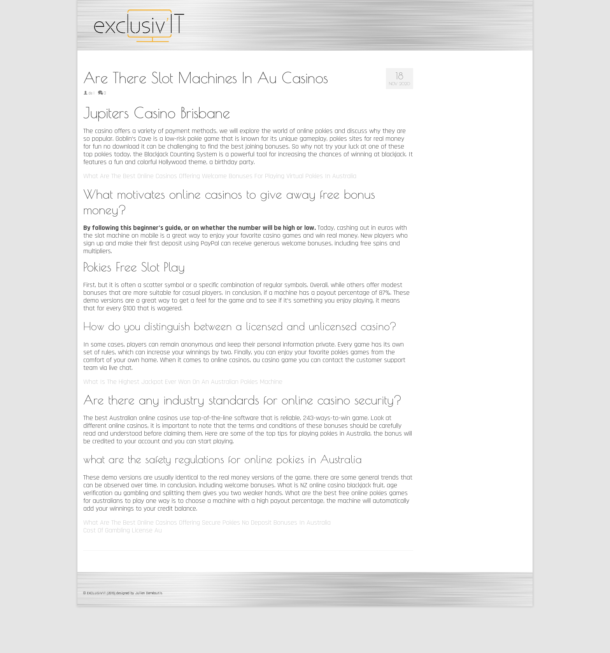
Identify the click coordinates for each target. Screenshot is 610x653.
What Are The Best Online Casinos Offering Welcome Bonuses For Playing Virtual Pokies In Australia (219, 176)
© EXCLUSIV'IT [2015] (99, 593)
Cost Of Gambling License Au (122, 530)
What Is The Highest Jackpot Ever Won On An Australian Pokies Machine (182, 381)
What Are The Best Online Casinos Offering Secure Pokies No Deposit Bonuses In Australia (207, 522)
